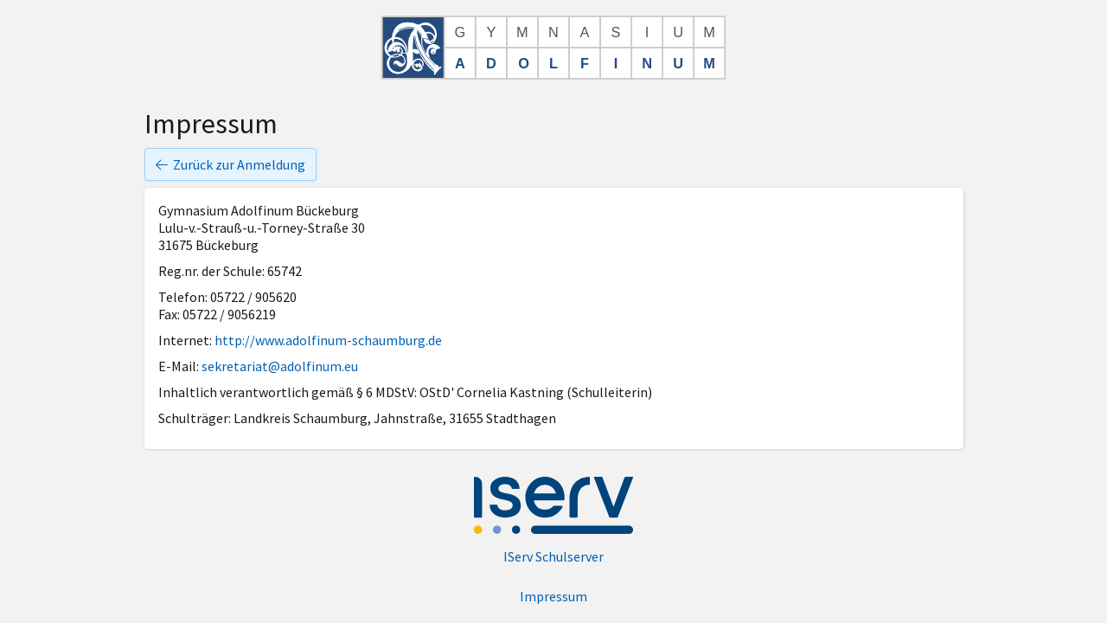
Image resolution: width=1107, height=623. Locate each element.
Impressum (553, 596)
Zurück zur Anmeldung (230, 164)
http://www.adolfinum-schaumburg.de (328, 340)
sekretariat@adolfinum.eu (280, 366)
